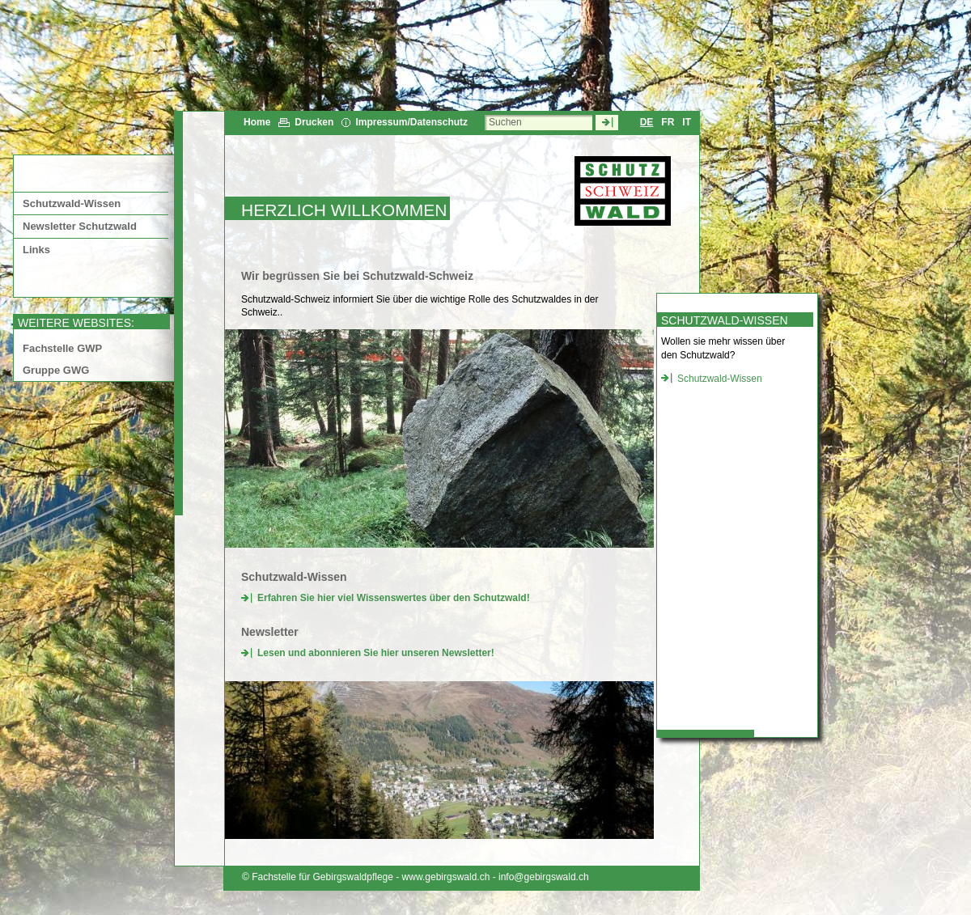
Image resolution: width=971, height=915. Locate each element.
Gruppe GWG (56, 370)
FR (667, 122)
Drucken (314, 122)
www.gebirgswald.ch (446, 877)
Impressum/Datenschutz (411, 122)
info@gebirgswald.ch (543, 877)
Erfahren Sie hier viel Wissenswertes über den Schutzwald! (393, 598)
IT (686, 122)
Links (36, 250)
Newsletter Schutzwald (80, 226)
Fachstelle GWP (62, 348)
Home (257, 122)
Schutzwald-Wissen (72, 203)
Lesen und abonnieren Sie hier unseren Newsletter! (375, 653)
